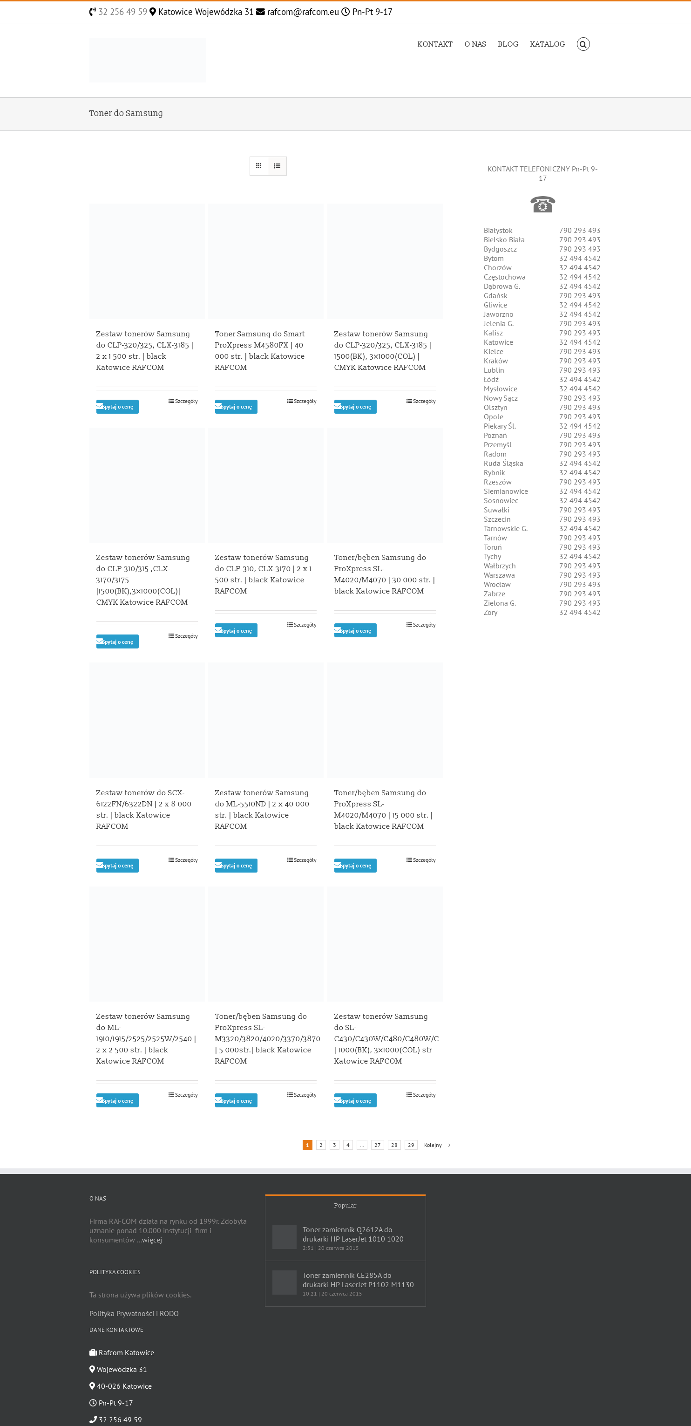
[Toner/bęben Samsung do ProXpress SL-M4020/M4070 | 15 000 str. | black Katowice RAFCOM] (385, 720)
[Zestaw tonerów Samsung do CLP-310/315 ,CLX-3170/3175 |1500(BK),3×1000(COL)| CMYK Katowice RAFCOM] (147, 485)
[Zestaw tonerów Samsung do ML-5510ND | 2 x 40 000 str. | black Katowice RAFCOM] (266, 720)
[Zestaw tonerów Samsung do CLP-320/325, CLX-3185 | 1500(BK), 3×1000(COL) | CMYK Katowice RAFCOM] (385, 261)
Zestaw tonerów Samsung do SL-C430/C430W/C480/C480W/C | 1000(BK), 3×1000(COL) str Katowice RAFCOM (386, 1039)
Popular (345, 1205)
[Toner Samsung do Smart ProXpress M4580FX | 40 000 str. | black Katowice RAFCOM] (266, 261)
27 (377, 1144)
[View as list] (277, 166)
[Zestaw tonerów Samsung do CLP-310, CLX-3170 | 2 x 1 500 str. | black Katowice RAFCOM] (266, 485)
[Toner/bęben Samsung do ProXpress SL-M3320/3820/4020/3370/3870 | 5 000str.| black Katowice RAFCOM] (266, 944)
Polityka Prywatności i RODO (134, 1313)
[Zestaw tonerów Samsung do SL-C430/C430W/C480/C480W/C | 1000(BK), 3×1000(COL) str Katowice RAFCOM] (385, 944)
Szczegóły (186, 400)
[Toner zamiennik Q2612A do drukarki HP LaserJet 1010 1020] (284, 1237)
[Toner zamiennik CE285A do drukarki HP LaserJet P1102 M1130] (284, 1282)
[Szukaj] (583, 43)
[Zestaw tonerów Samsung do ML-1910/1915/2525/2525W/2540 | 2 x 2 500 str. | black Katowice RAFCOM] (147, 944)
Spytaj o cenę (117, 406)
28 (394, 1144)
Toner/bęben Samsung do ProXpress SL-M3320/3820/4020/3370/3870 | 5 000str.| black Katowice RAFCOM (268, 1039)
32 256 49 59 (121, 11)
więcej (152, 1239)
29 (411, 1144)
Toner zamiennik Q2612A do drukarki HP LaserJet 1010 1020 (353, 1234)
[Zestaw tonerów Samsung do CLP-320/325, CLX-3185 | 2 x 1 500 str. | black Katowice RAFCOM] (147, 261)
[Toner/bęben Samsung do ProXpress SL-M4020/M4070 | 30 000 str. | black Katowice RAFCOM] (385, 485)
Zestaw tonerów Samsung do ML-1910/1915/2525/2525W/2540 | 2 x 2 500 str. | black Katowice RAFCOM (146, 1039)
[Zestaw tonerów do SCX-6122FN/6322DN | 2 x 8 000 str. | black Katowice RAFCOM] (147, 720)
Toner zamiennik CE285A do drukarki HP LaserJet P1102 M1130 (358, 1279)
